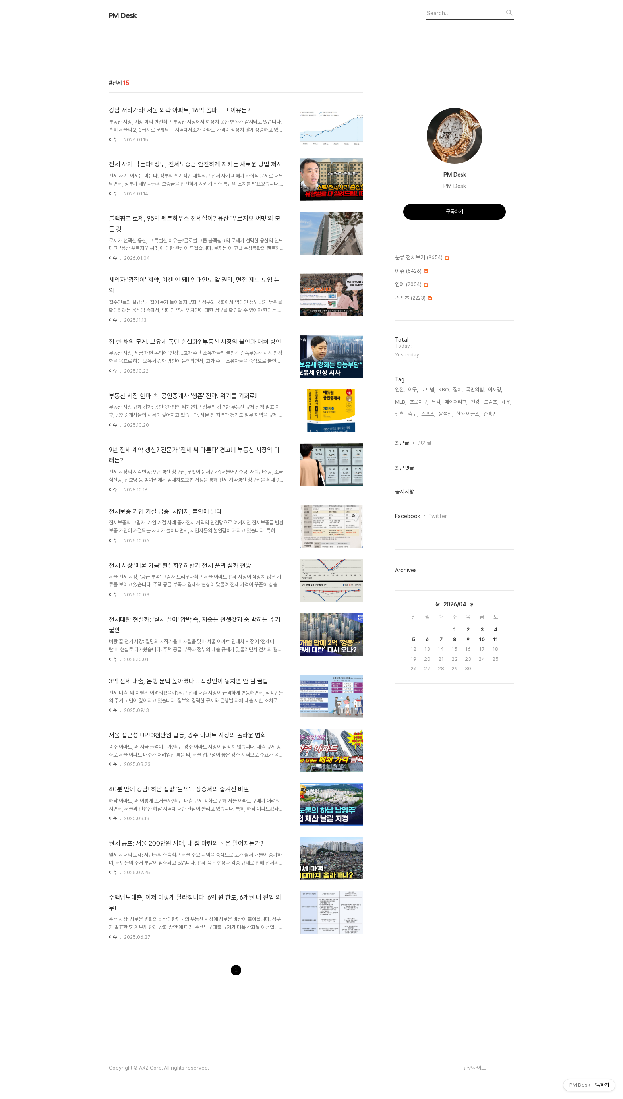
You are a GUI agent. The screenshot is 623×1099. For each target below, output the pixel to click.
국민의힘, (475, 390)
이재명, (495, 390)
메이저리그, (456, 402)
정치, (458, 390)
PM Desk (123, 16)
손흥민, (491, 414)
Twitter (437, 516)
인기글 (424, 443)
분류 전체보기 (422, 258)
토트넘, (428, 390)
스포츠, (428, 414)
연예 (411, 285)
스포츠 (413, 298)
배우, (506, 402)
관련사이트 (475, 1068)
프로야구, (419, 402)
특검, (436, 402)
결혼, (400, 414)
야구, (413, 390)
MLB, (400, 402)
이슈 (113, 140)
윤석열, (446, 414)
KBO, (444, 390)
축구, (413, 414)
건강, (476, 402)
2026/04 (454, 604)
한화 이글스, (468, 414)
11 (495, 639)
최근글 (402, 443)
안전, (400, 390)
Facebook (407, 516)
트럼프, (491, 402)
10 (482, 639)
